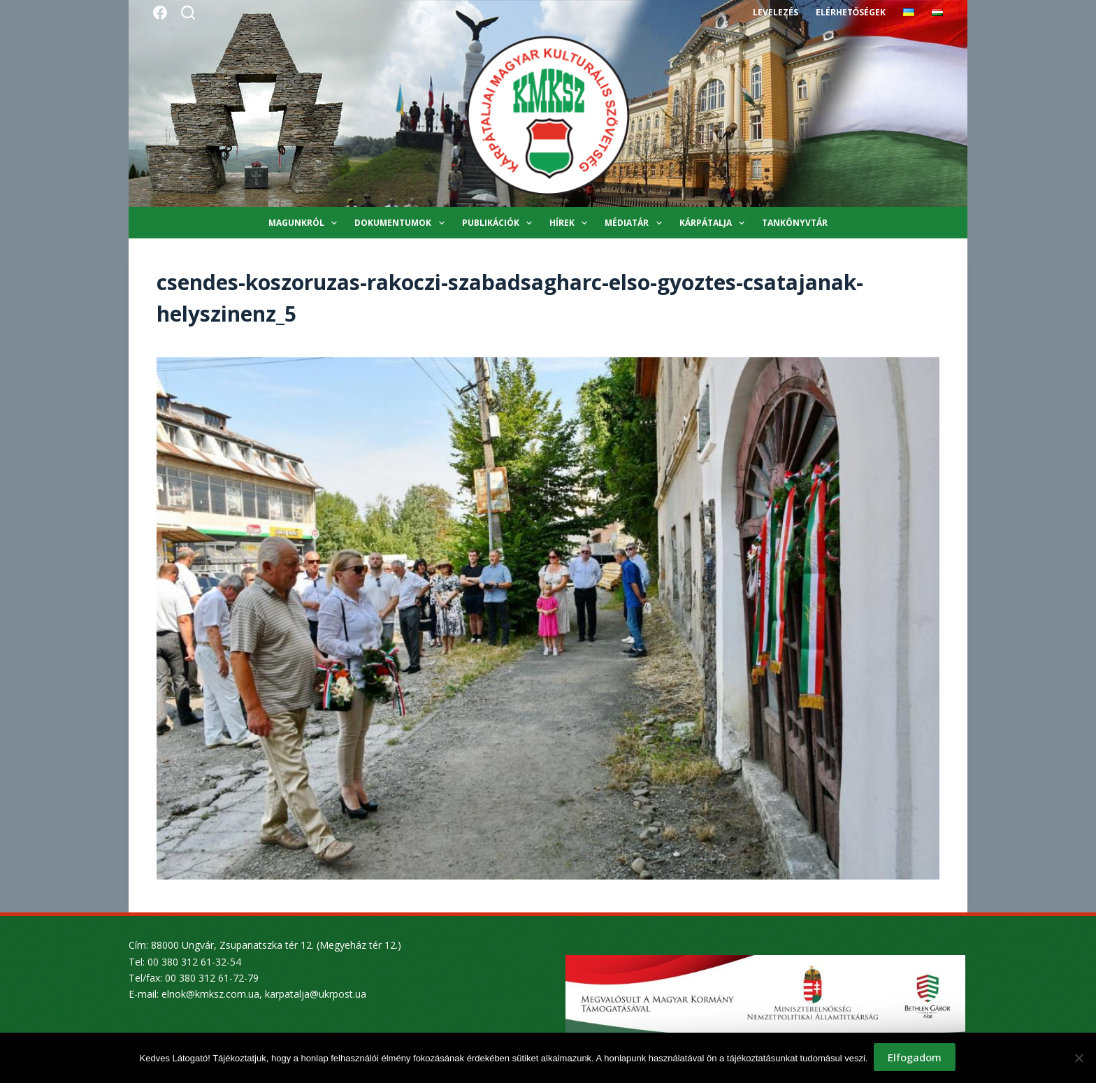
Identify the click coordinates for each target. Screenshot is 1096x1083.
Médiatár (636, 223)
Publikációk (500, 223)
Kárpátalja (714, 223)
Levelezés (775, 12)
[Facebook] (160, 13)
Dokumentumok (401, 223)
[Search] (188, 13)
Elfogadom (915, 1059)
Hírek (571, 223)
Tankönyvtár (795, 223)
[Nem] (1079, 1059)
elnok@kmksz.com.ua (210, 993)
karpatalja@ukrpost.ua (315, 993)
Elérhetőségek (851, 12)
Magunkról (305, 223)
